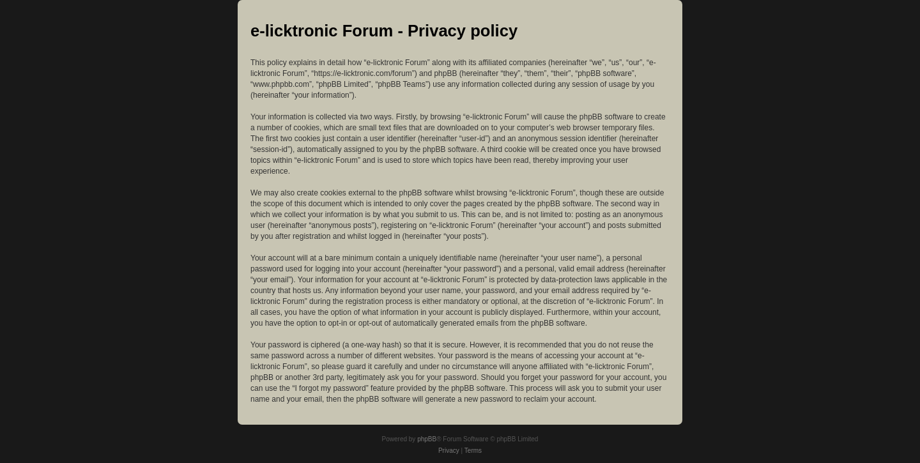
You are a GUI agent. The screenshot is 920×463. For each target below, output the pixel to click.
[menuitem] (448, 451)
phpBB (426, 439)
